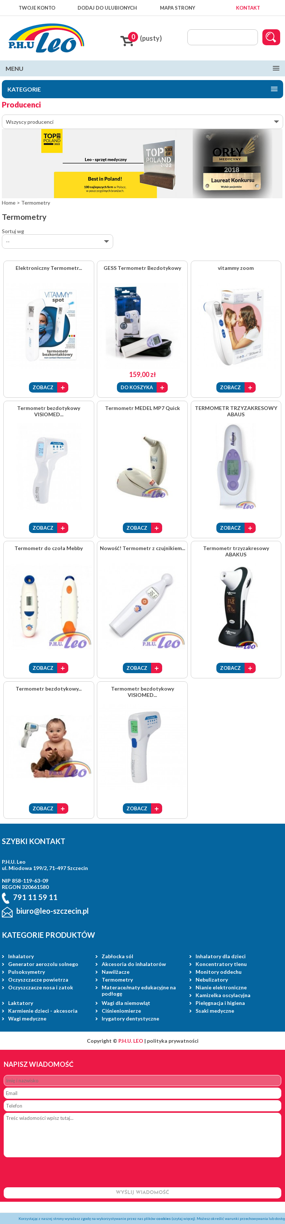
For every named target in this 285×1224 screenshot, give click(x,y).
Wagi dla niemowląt (126, 1003)
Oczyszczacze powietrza (38, 979)
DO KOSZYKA (137, 387)
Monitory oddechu (219, 972)
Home (9, 202)
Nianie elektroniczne (221, 987)
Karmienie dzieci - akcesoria (43, 1011)
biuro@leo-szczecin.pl (52, 910)
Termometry (117, 979)
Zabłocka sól (117, 956)
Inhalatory (21, 956)
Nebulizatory (212, 979)
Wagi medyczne (27, 1018)
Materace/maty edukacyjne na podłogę (139, 990)
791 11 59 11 (35, 897)
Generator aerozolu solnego (43, 964)
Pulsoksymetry (26, 972)
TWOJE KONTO (37, 8)
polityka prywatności (173, 1041)
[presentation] (60, 1172)
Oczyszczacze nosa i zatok (40, 987)
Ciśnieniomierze (121, 1011)
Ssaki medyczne (215, 1011)
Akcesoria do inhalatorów (134, 964)
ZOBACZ (43, 387)
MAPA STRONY (177, 8)
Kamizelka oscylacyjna (223, 995)
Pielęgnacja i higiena (220, 1003)
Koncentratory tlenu (221, 964)
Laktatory (20, 1003)
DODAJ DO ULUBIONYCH (107, 8)
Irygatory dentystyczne (130, 1018)
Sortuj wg (13, 231)
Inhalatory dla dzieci (221, 956)
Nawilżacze (116, 972)
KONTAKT (248, 8)
